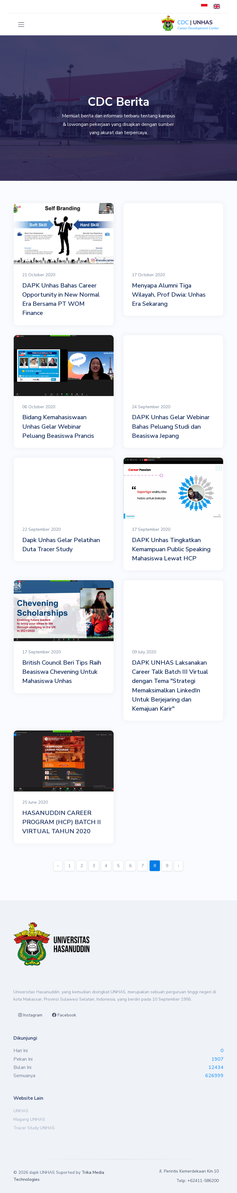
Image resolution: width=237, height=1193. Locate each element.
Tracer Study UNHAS (34, 1128)
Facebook (64, 1015)
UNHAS (20, 1111)
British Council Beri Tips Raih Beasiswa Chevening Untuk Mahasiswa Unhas (61, 672)
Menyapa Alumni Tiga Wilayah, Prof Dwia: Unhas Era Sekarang (169, 294)
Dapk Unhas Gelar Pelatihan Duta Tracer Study (61, 544)
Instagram (30, 1015)
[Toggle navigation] (21, 24)
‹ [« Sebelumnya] (57, 866)
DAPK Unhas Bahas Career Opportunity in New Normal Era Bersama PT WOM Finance (61, 299)
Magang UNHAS (29, 1119)
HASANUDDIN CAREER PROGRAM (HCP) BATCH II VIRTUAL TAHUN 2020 (61, 822)
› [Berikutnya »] (178, 866)
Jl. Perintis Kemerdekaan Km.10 (189, 1171)
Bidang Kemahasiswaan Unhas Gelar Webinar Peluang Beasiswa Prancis (58, 426)
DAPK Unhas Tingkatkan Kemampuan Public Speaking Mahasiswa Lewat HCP (171, 549)
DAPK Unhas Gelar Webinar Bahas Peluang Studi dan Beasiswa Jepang (171, 426)
